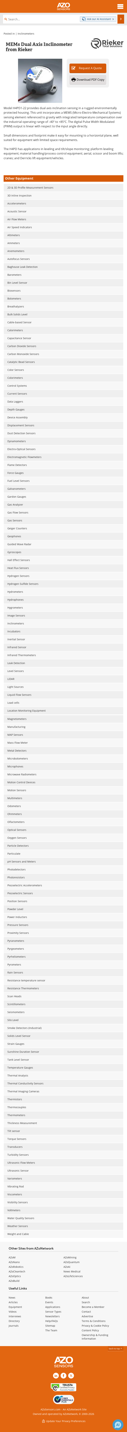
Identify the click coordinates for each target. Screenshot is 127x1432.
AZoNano (14, 1262)
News (12, 1297)
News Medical (72, 1271)
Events (49, 1302)
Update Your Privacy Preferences (64, 1421)
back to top (115, 1348)
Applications (52, 1307)
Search (86, 1302)
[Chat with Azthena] (118, 1424)
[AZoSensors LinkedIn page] (56, 1376)
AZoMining (70, 1257)
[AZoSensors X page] (71, 1376)
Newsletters (52, 1316)
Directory (14, 1321)
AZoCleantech (17, 1271)
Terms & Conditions (94, 1321)
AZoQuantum (72, 1262)
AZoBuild (14, 1281)
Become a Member (93, 1307)
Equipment (15, 1307)
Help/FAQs (51, 1321)
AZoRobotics (16, 1266)
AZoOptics (15, 1276)
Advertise (87, 1316)
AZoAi (67, 1266)
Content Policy (90, 1330)
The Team (51, 1330)
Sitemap (50, 1325)
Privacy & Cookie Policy (95, 1325)
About (85, 1297)
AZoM (12, 1257)
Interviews (15, 1316)
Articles (13, 1302)
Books (48, 1297)
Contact (86, 1311)
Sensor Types (53, 1311)
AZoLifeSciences (73, 1276)
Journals (14, 1325)
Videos (13, 1311)
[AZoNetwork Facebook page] (63, 1376)
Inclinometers (26, 33)
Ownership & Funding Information (95, 1336)
